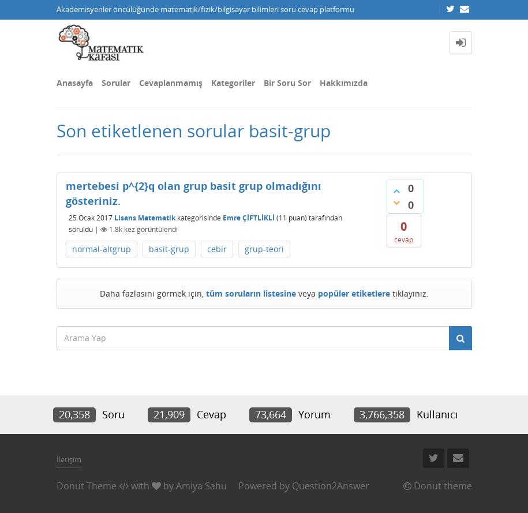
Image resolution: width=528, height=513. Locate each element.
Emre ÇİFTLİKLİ (249, 218)
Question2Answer (330, 486)
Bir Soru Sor (287, 82)
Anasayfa (75, 82)
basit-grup (169, 249)
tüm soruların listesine (251, 293)
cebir (217, 249)
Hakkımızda (344, 82)
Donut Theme (87, 486)
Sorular (116, 82)
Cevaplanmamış (171, 82)
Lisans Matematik (144, 218)
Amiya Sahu (201, 486)
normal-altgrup (101, 249)
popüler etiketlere (354, 293)
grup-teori (264, 249)
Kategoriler (233, 82)
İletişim (69, 459)
